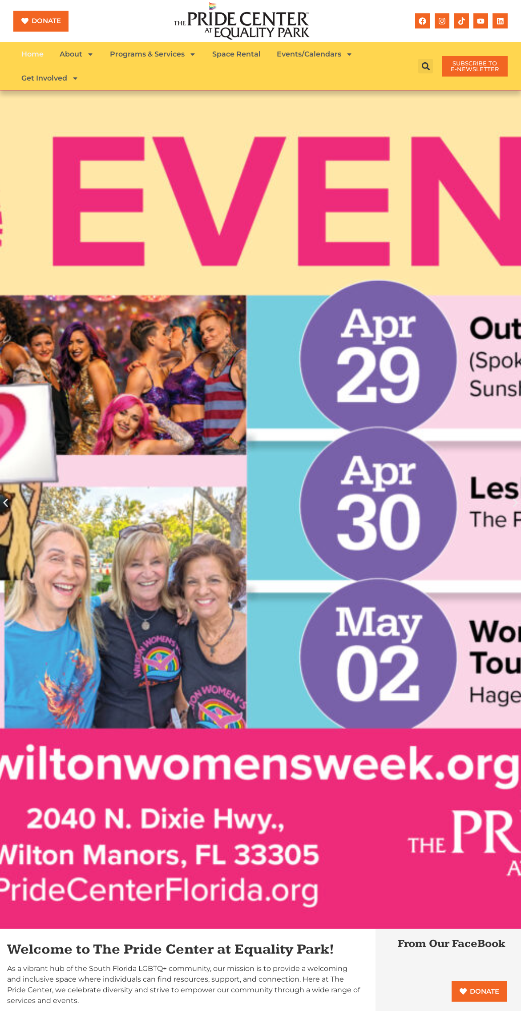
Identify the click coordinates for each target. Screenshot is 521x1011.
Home (32, 54)
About (77, 54)
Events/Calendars (315, 54)
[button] (425, 66)
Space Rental (236, 54)
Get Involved (50, 78)
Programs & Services (153, 54)
